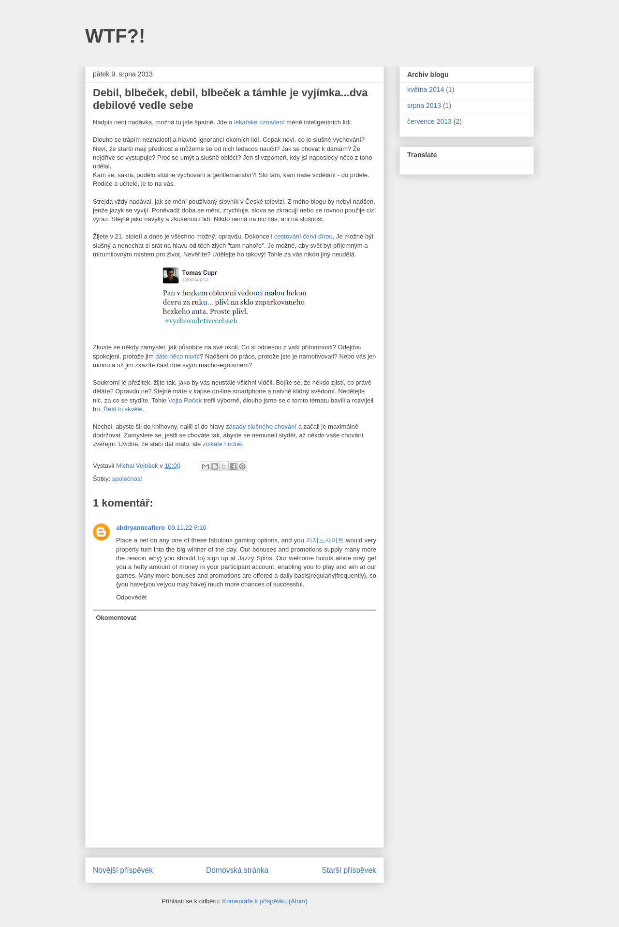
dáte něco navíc (177, 356)
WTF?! (115, 35)
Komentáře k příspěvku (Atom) (264, 901)
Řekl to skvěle (123, 409)
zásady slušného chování (261, 426)
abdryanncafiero (140, 527)
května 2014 (425, 89)
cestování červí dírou (303, 236)
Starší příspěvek (349, 870)
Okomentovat (116, 617)
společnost (127, 478)
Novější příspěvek (123, 870)
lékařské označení (259, 122)
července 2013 (429, 121)
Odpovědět (131, 597)
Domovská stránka (237, 870)
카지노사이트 (325, 540)
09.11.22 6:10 (187, 527)
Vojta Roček (185, 400)
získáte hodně (222, 444)
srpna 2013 (424, 105)
